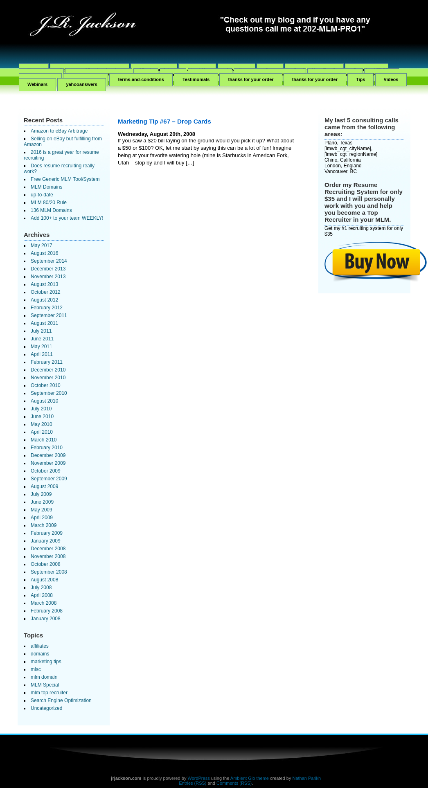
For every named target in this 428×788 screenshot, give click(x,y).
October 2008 (46, 564)
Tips (360, 79)
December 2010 (48, 370)
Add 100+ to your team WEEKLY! (67, 218)
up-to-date (42, 195)
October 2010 (46, 385)
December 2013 (48, 269)
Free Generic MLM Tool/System (65, 179)
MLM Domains (46, 187)
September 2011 (49, 315)
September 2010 (49, 393)
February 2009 (47, 533)
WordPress (198, 778)
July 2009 (41, 494)
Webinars (37, 84)
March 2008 (43, 603)
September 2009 (49, 479)
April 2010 (42, 432)
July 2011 (41, 331)
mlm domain (44, 677)
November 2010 (48, 377)
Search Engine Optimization (61, 700)
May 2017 (41, 245)
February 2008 (47, 611)
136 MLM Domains (51, 210)
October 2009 (46, 471)
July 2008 (41, 587)
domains (40, 654)
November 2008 (48, 556)
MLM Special (45, 685)
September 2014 (49, 261)
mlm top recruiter (49, 693)
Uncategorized (46, 708)
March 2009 (43, 525)
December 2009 (48, 455)
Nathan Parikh (306, 778)
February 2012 (47, 308)
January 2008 (46, 618)
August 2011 (44, 323)
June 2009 (42, 502)
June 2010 (42, 416)
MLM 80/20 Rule (49, 202)
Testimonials (195, 79)
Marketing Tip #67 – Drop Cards (164, 121)
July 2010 (41, 409)
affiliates (40, 646)
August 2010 (44, 401)
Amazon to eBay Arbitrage (59, 131)
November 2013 (48, 276)
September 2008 (49, 572)
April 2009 (42, 517)
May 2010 (41, 424)
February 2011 (47, 362)
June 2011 (42, 339)
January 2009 (46, 541)
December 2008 (48, 549)
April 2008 (42, 595)
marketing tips (46, 661)
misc (36, 669)
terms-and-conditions (141, 79)
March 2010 (43, 440)
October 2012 (46, 292)
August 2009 (44, 486)
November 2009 (48, 463)
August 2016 (44, 253)
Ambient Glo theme (249, 778)
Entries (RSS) (192, 783)
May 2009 (41, 510)
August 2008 (44, 580)
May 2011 (41, 346)
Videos (391, 79)
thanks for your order (250, 79)
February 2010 (47, 447)
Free (173, 74)
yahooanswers (81, 84)
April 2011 (42, 354)
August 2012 (44, 300)
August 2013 (44, 284)
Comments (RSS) (234, 783)
